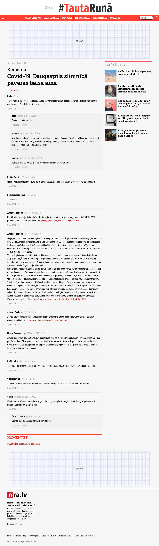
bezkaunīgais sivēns (23, 195)
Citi (24, 63)
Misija (24, 536)
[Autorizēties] (156, 18)
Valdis (21, 396)
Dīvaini (67, 17)
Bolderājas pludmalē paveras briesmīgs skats (135, 72)
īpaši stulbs (21, 361)
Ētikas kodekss (73, 536)
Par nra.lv (10, 536)
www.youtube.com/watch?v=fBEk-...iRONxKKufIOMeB (62, 299)
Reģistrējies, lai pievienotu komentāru (23, 444)
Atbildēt (21, 109)
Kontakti (91, 536)
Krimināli (100, 17)
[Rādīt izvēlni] (3, 18)
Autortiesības (62, 536)
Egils (13, 96)
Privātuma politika (34, 536)
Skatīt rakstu (12, 90)
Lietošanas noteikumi (49, 536)
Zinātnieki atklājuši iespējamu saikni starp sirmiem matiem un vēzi (132, 89)
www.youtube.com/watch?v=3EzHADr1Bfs (60, 220)
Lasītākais (115, 65)
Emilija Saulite (21, 177)
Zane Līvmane (26, 416)
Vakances (83, 536)
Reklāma (18, 536)
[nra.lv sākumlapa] (49, 7)
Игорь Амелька (25, 333)
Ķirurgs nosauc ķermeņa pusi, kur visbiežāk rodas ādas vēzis (132, 133)
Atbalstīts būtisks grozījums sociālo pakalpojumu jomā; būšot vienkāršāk (134, 118)
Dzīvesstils (51, 17)
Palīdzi (115, 17)
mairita (27, 158)
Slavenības (33, 17)
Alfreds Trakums (24, 212)
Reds (25, 116)
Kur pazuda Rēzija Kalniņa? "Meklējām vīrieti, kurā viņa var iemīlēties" (134, 103)
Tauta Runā (16, 63)
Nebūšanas (82, 17)
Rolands (27, 133)
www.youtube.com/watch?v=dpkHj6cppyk (48, 320)
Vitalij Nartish (21, 379)
